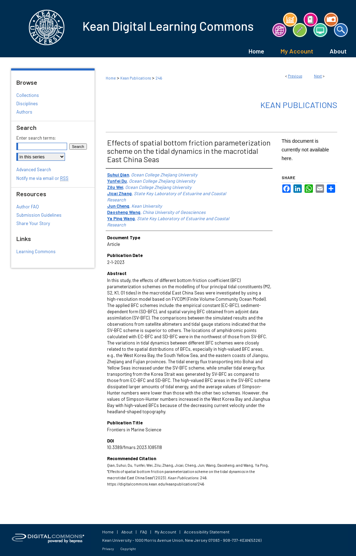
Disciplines (27, 103)
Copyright (128, 549)
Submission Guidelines (39, 215)
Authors (24, 112)
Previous (295, 76)
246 (158, 78)
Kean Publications (135, 78)
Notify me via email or (42, 178)
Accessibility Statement (206, 531)
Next (318, 76)
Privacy (108, 549)
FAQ (143, 531)
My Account (165, 531)
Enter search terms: (36, 138)
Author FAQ (27, 206)
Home (111, 78)
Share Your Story (33, 223)
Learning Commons (36, 251)
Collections (27, 95)
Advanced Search (33, 169)
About (126, 531)
